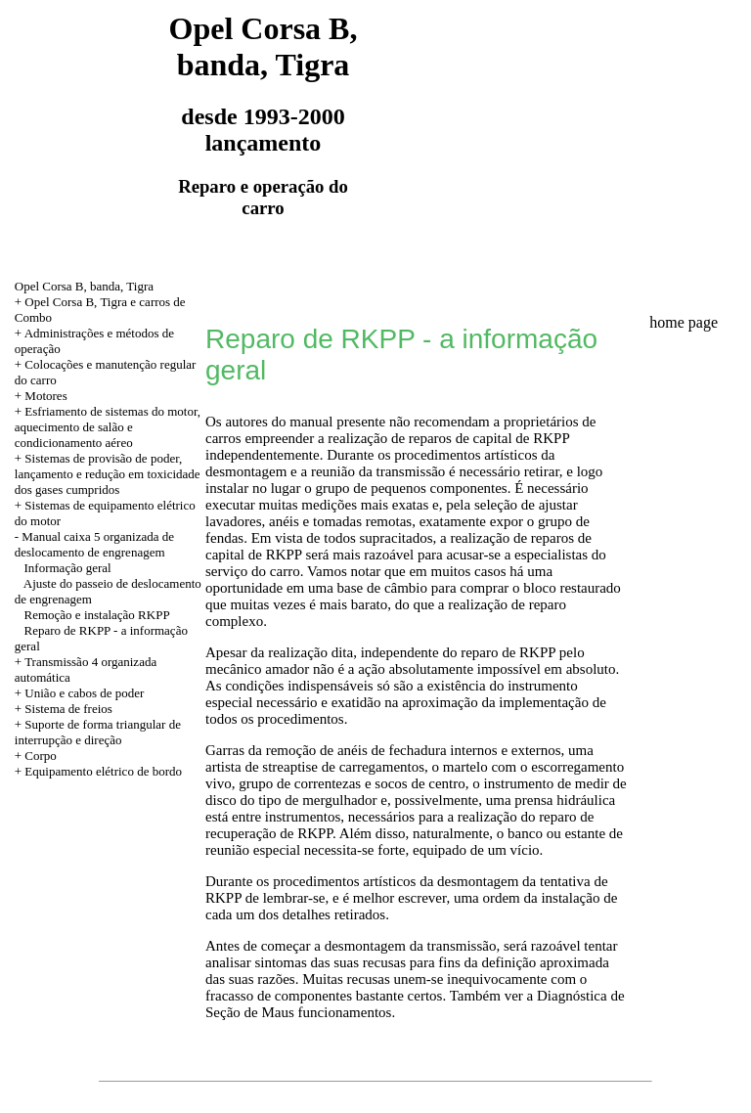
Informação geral (67, 567)
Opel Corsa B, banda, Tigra (84, 286)
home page (683, 322)
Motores (45, 395)
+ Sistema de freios (63, 708)
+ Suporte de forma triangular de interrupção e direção (98, 732)
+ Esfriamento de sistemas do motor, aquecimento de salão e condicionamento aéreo (107, 427)
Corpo (40, 755)
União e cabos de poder (84, 693)
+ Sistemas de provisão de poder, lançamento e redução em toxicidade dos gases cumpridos (107, 474)
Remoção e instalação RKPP (97, 614)
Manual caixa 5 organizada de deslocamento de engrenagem (94, 544)
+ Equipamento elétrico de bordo (98, 771)
